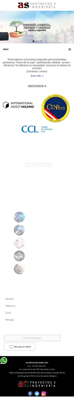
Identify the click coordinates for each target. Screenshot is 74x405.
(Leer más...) (37, 75)
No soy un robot (20, 346)
